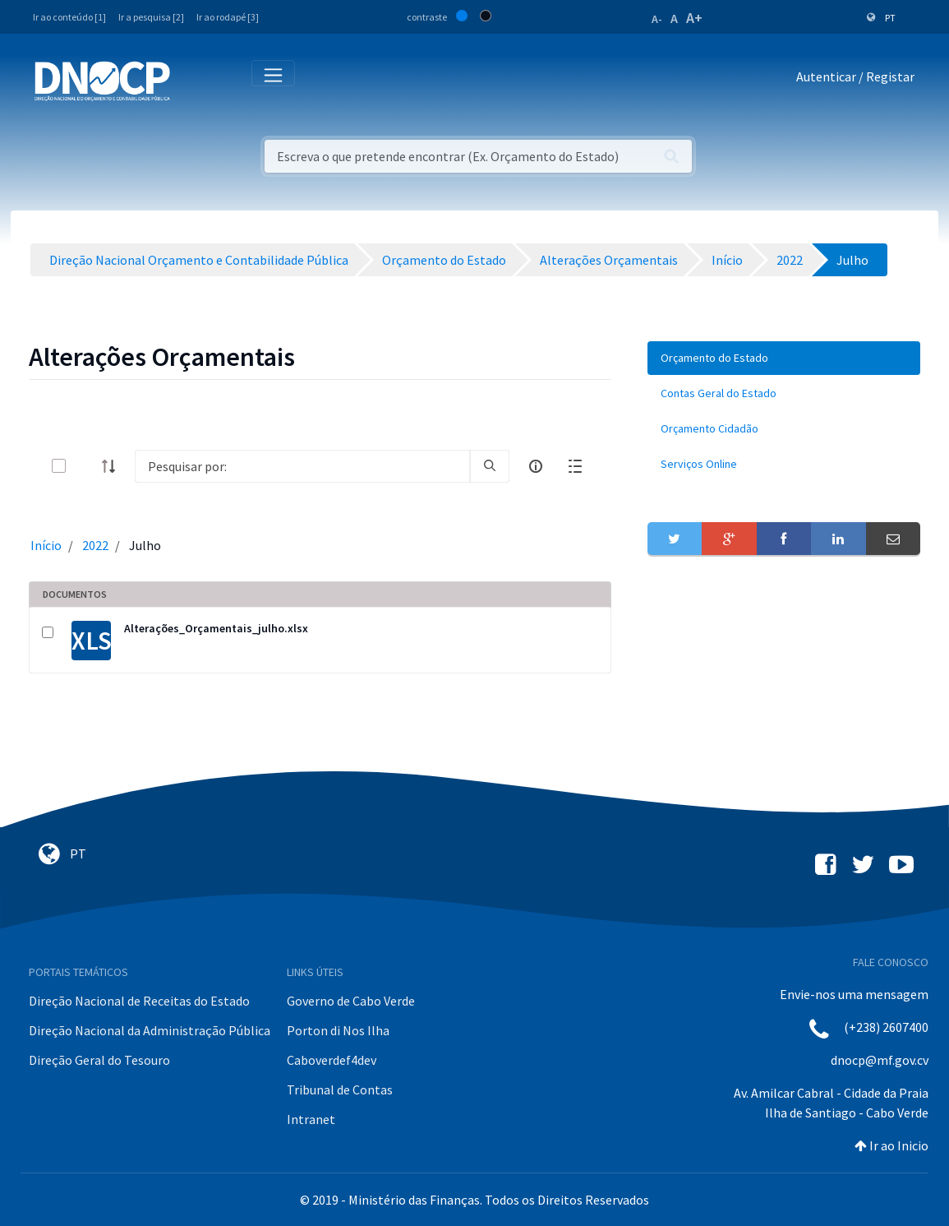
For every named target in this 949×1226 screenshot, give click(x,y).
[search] (489, 466)
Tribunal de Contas (340, 1089)
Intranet (311, 1119)
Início (46, 545)
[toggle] (85, 465)
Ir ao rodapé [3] (227, 17)
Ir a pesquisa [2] (151, 17)
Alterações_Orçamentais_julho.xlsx (216, 628)
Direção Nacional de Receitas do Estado (139, 1000)
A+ (694, 17)
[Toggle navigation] (192, 80)
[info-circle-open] (536, 466)
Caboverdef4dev (331, 1060)
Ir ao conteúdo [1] (69, 17)
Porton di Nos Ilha (338, 1030)
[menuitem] (783, 358)
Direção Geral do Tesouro (99, 1060)
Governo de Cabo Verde (351, 1000)
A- (657, 19)
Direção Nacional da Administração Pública (149, 1030)
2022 (95, 545)
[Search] (302, 466)
